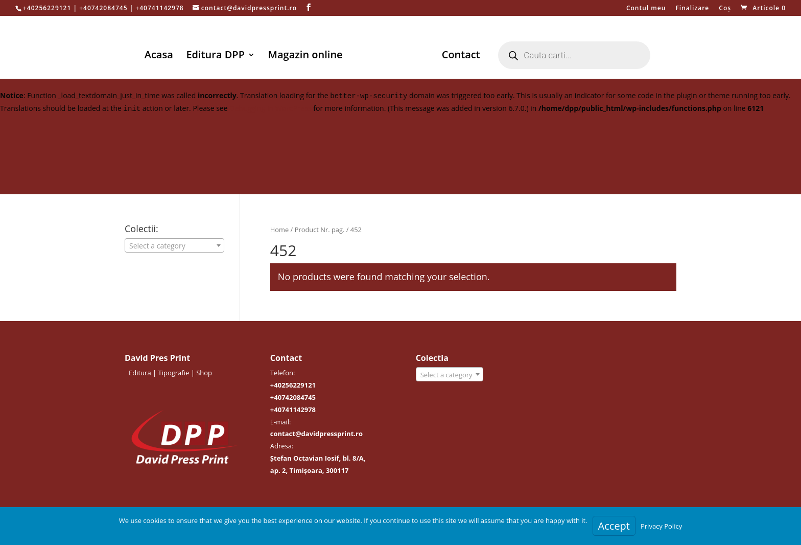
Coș (725, 8)
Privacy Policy (661, 526)
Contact (459, 56)
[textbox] (174, 246)
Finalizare (692, 8)
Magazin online (307, 56)
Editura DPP (217, 56)
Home (279, 229)
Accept (614, 526)
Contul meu (646, 8)
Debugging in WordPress (270, 108)
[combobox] (174, 245)
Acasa (160, 56)
